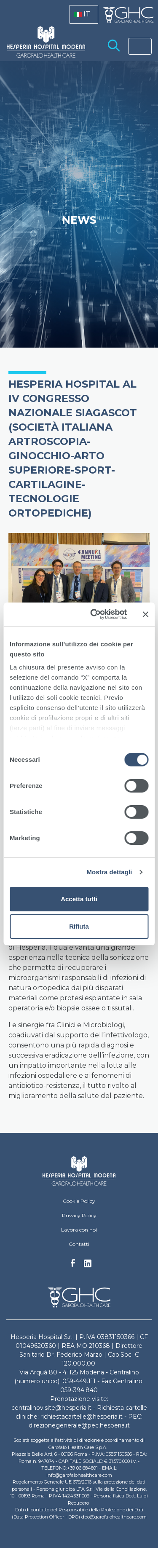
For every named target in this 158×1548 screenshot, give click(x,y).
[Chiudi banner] (145, 614)
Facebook (73, 1265)
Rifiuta (79, 926)
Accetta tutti (79, 899)
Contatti (79, 1244)
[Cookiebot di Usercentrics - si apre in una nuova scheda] (94, 614)
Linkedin (87, 1265)
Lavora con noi (79, 1230)
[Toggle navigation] (140, 46)
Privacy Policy (79, 1215)
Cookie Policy (79, 1201)
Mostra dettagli (109, 872)
